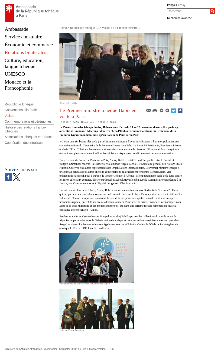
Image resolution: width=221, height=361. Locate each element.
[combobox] (188, 11)
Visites (106, 28)
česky (181, 5)
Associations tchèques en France (28, 137)
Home (63, 28)
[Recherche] (212, 11)
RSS (111, 349)
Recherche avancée (179, 18)
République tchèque (19, 104)
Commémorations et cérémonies (28, 121)
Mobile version (97, 349)
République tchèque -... (84, 28)
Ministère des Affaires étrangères (23, 349)
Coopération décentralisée (23, 143)
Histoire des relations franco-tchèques (25, 129)
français (172, 5)
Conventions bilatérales (22, 110)
